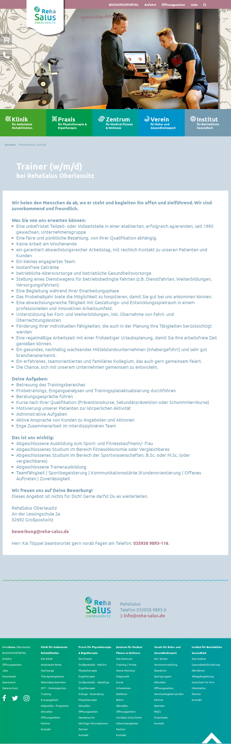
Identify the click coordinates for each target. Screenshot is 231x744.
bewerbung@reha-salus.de (40, 531)
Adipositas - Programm (55, 705)
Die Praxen (85, 658)
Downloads (9, 676)
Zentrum (120, 123)
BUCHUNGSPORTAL (124, 4)
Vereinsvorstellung (165, 664)
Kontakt (46, 729)
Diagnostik (122, 676)
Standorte (160, 670)
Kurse (119, 682)
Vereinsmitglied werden (169, 694)
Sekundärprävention (53, 682)
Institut (212, 123)
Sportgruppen (162, 676)
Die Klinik (47, 658)
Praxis (73, 123)
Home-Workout (125, 670)
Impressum (9, 682)
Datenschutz (10, 688)
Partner (45, 723)
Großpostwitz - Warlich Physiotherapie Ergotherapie (93, 670)
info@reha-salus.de (144, 615)
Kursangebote (49, 700)
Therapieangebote (52, 676)
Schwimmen (123, 688)
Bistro (120, 700)
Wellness (121, 694)
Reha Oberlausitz (16, 647)
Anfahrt (150, 4)
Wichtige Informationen (93, 723)
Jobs (194, 4)
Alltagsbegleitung (203, 676)
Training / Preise (126, 664)
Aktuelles (46, 711)
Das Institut (199, 658)
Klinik (27, 123)
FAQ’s (157, 711)
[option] (115, 59)
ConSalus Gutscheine (129, 717)
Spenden (159, 705)
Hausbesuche (87, 717)
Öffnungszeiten (173, 4)
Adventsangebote (127, 723)
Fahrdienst (198, 670)
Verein (165, 123)
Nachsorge (47, 670)
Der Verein (161, 658)
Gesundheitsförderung (206, 664)
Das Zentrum (124, 658)
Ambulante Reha (51, 664)
